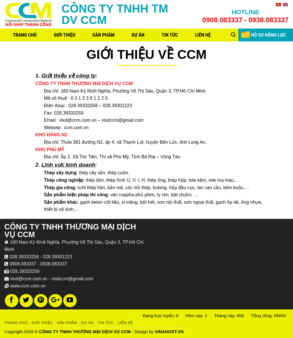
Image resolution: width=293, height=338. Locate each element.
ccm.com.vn (76, 127)
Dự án (138, 35)
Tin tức (170, 35)
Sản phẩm (103, 35)
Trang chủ (25, 35)
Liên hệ (203, 35)
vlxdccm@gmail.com (123, 120)
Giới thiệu (64, 35)
